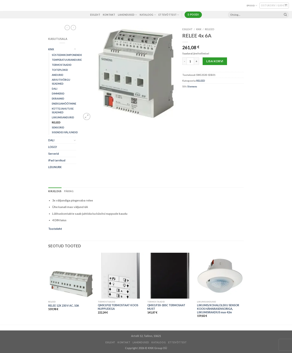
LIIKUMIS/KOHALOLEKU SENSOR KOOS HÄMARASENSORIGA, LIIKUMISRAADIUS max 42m (218, 309)
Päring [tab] (69, 191)
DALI (54, 88)
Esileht (187, 29)
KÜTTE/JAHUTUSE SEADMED (63, 110)
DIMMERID (58, 93)
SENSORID (58, 127)
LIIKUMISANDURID (63, 117)
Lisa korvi (214, 61)
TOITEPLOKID (60, 69)
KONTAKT (109, 14)
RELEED (56, 122)
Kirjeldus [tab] (54, 191)
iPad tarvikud (56, 160)
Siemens (192, 86)
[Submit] (285, 15)
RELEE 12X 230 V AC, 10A (63, 305)
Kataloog (148, 15)
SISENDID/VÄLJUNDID (65, 132)
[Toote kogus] (190, 61)
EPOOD (252, 5)
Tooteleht (55, 228)
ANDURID (57, 74)
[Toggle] (75, 49)
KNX (51, 49)
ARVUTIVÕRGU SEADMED (61, 81)
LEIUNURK (55, 167)
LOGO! (52, 147)
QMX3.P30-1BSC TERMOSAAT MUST (166, 307)
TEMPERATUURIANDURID (67, 59)
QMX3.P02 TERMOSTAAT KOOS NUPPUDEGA (118, 307)
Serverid (53, 153)
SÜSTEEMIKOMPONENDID (67, 54)
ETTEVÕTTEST (168, 15)
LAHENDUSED (127, 15)
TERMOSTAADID (62, 64)
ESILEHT (95, 14)
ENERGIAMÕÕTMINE (64, 103)
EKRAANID (58, 98)
